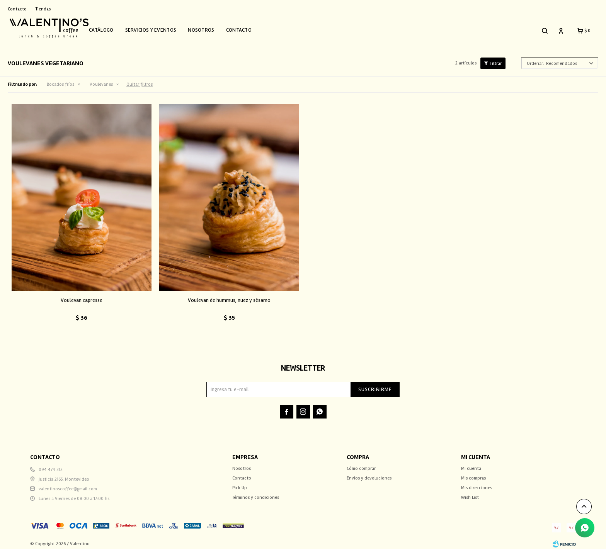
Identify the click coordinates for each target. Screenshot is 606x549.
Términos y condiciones (255, 493)
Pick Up (239, 483)
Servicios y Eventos (160, 28)
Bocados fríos (60, 80)
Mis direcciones (476, 483)
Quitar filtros (139, 80)
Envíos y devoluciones (369, 473)
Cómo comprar (361, 464)
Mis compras (473, 473)
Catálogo (110, 28)
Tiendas (43, 9)
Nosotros (210, 28)
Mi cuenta (471, 464)
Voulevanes (101, 80)
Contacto (248, 28)
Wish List (470, 493)
